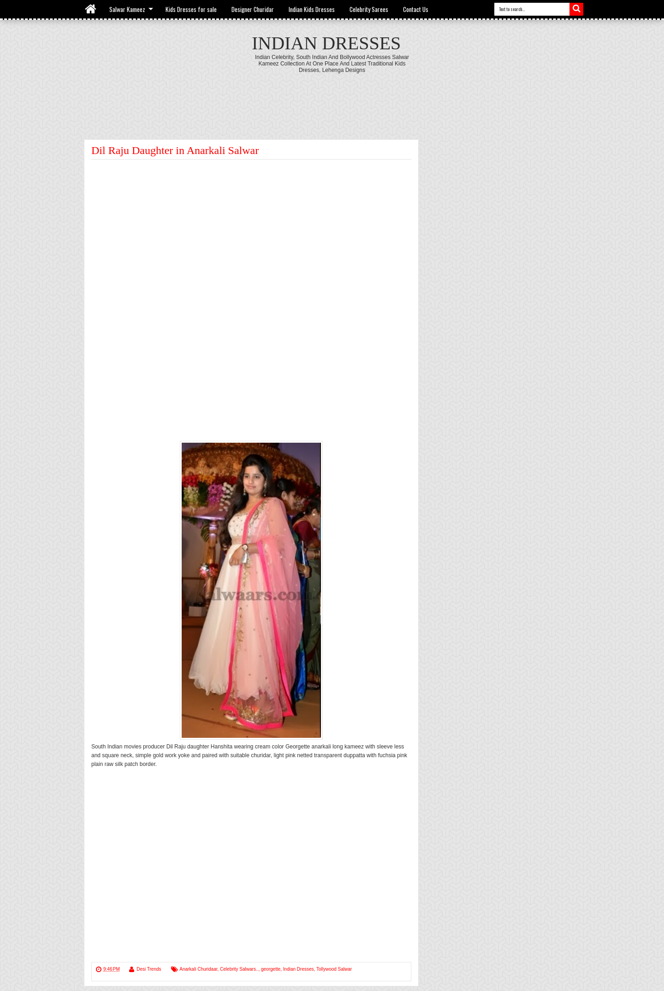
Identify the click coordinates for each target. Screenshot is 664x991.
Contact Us (415, 9)
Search (576, 9)
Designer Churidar (252, 9)
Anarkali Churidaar (198, 969)
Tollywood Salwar (334, 969)
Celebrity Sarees (369, 9)
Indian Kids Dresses (312, 9)
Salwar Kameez (127, 9)
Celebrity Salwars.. (239, 969)
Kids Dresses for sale (191, 9)
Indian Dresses (326, 43)
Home (91, 9)
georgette (270, 969)
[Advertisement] (332, 98)
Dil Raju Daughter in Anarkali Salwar (175, 150)
